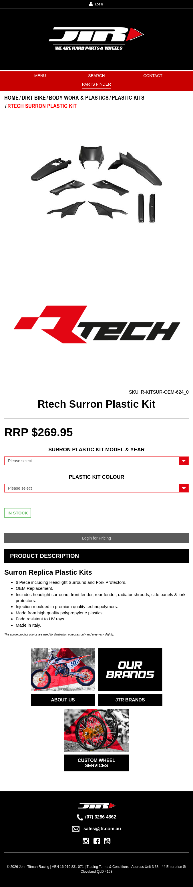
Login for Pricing (96, 538)
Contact (152, 75)
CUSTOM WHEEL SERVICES (96, 763)
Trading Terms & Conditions (107, 867)
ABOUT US (63, 699)
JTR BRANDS (130, 699)
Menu (40, 75)
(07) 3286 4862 (96, 816)
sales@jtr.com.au (96, 828)
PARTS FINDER (96, 84)
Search (96, 75)
